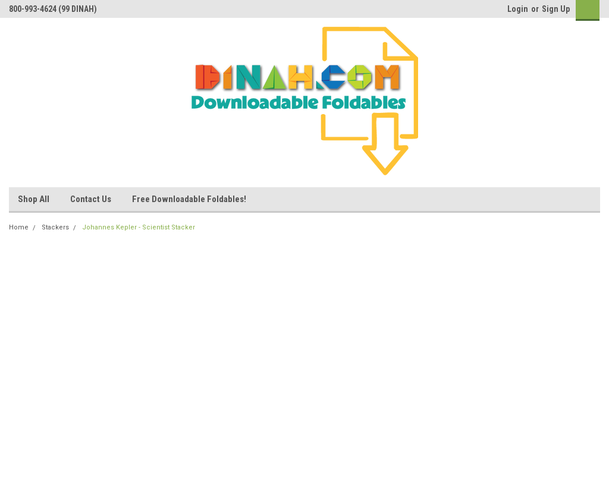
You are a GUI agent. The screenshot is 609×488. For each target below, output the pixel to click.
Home (19, 227)
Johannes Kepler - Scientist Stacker (138, 227)
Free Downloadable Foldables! (189, 199)
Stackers (55, 227)
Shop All (33, 199)
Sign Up (556, 9)
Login (517, 9)
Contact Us (90, 199)
